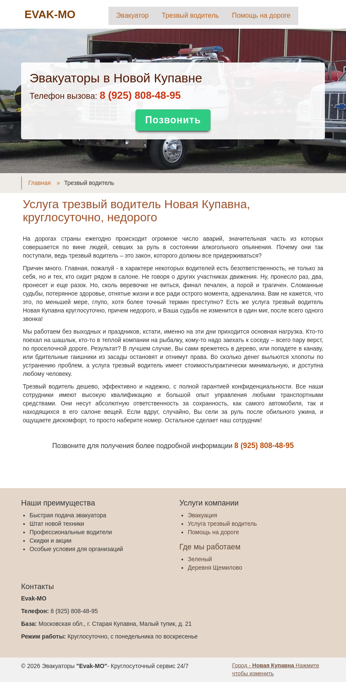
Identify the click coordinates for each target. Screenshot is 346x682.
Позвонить (173, 119)
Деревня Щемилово (215, 567)
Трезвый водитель (190, 15)
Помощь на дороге (261, 15)
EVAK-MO (50, 14)
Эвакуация (202, 515)
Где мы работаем (210, 547)
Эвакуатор (132, 15)
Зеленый (200, 559)
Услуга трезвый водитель (222, 523)
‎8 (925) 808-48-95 (140, 95)
